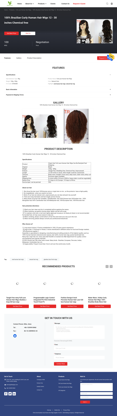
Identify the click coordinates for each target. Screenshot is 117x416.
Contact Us (39, 390)
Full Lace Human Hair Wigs (23, 10)
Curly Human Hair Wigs (64, 379)
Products (11, 10)
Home (6, 10)
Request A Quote (105, 58)
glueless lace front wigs (50, 259)
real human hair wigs (18, 259)
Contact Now (61, 364)
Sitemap (49, 410)
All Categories (61, 390)
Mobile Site (57, 410)
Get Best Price (11, 33)
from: (56, 344)
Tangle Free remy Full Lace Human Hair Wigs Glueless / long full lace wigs (16, 300)
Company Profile (41, 379)
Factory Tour (40, 383)
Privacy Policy (66, 410)
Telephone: (58, 354)
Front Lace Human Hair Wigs (65, 387)
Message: (57, 323)
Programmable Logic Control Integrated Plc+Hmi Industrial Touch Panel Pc (44, 300)
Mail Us (28, 33)
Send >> (85, 402)
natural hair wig (33, 259)
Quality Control (40, 386)
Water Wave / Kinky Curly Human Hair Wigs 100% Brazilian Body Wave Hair (97, 300)
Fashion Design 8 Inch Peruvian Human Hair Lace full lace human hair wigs (72, 300)
